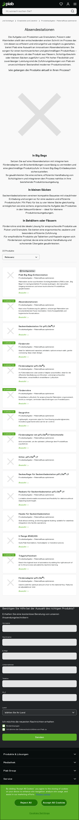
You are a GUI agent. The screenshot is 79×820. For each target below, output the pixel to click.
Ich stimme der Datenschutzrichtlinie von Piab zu (26, 729)
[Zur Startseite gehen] (8, 4)
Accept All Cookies (54, 802)
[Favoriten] (61, 4)
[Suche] (73, 11)
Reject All (26, 802)
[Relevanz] (21, 257)
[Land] (39, 712)
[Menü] (75, 4)
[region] (39, 802)
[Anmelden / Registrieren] (68, 4)
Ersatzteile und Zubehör (27, 21)
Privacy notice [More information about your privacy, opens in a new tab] (43, 794)
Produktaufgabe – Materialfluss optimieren (59, 21)
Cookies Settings (39, 813)
